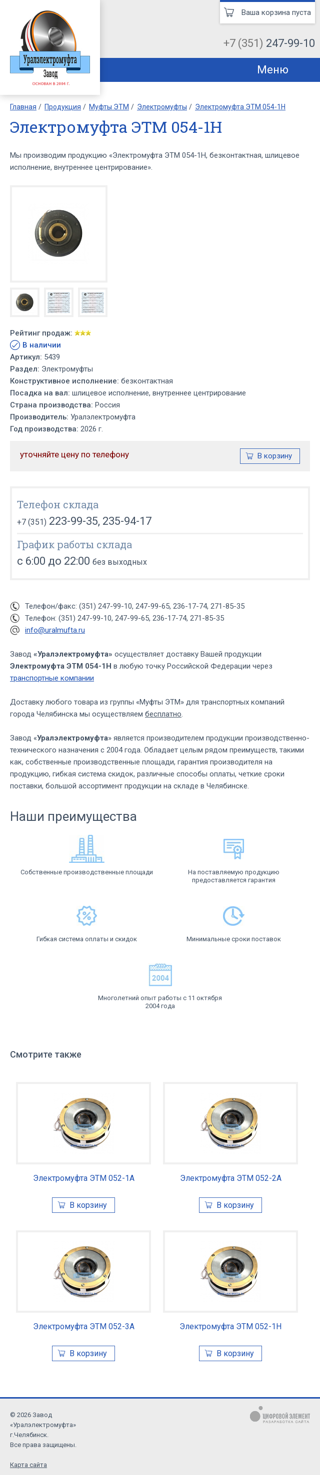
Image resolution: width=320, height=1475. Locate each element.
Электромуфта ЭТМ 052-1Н (231, 1326)
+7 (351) (269, 43)
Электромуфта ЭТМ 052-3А (83, 1326)
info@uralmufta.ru (55, 630)
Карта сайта (28, 1465)
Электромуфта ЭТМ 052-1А (83, 1178)
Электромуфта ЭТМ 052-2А (231, 1178)
